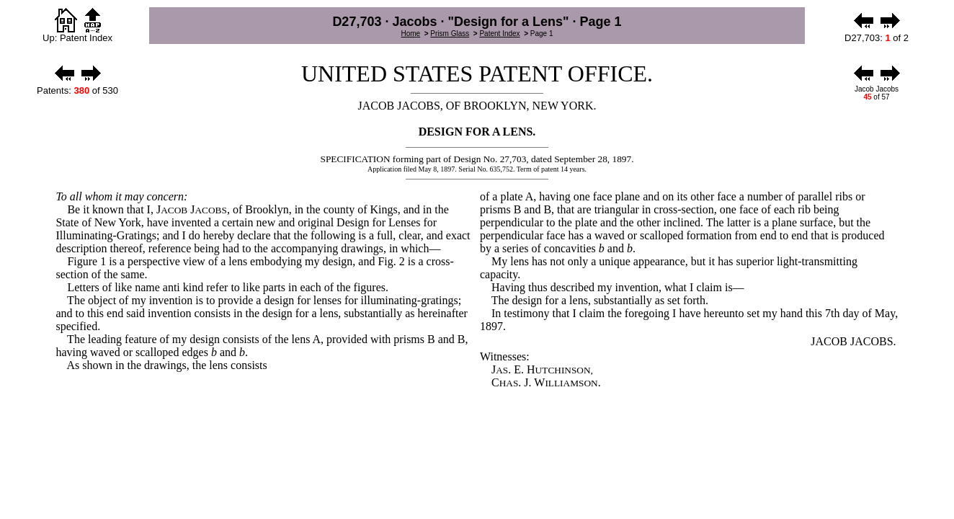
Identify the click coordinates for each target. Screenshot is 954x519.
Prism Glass (449, 33)
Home (410, 33)
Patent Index (499, 33)
